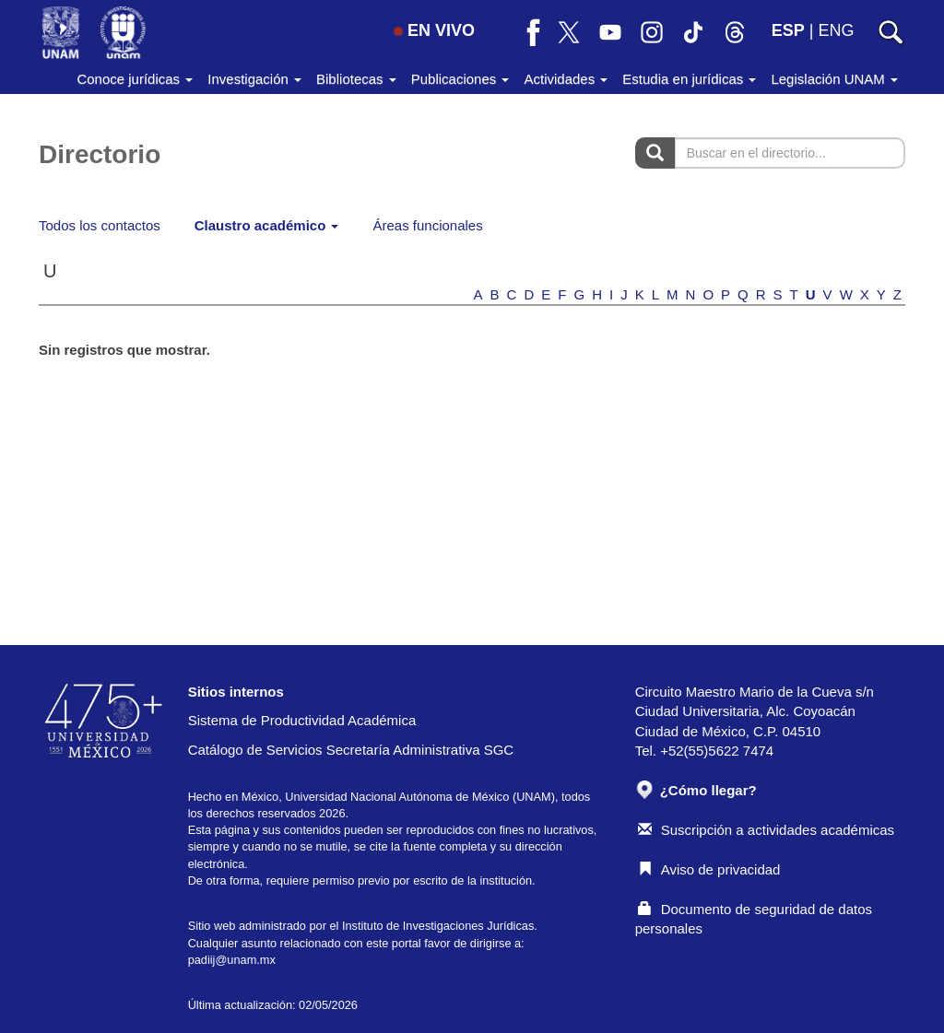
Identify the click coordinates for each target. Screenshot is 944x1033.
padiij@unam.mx (232, 960)
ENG (836, 30)
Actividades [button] (566, 79)
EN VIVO (434, 30)
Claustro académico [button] (267, 225)
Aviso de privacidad (709, 869)
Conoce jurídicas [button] (135, 79)
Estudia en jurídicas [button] (689, 79)
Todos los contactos (99, 225)
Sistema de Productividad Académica (302, 720)
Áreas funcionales (427, 225)
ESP (788, 30)
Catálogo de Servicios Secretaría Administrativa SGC (351, 749)
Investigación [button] (254, 79)
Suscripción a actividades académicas (766, 830)
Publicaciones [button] (460, 79)
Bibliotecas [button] (356, 79)
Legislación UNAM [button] (834, 79)
